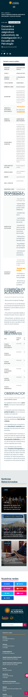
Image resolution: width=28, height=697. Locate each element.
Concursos (7, 13)
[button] (26, 675)
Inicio (2, 13)
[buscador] (12, 624)
